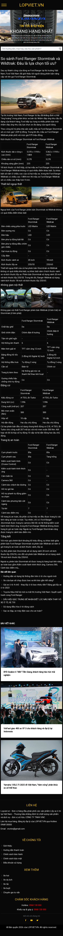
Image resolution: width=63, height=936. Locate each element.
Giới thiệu (6, 846)
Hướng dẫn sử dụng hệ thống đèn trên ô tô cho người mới (28, 576)
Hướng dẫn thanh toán (12, 850)
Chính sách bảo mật (11, 858)
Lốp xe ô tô (55, 811)
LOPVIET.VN (31, 5)
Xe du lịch (6, 880)
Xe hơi (5, 875)
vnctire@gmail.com (16, 829)
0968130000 (6, 824)
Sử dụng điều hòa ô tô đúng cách (17, 606)
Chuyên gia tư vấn (10, 892)
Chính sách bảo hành (12, 854)
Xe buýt (5, 888)
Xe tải (5, 884)
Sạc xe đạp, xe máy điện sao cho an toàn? (21, 611)
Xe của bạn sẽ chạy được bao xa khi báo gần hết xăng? (27, 580)
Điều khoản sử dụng (11, 862)
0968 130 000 (35, 905)
